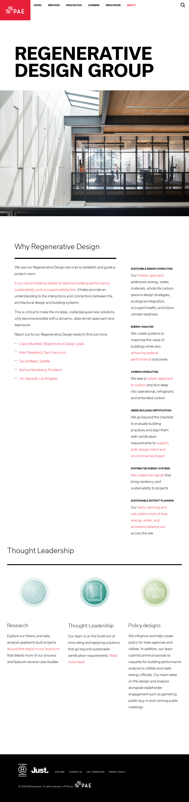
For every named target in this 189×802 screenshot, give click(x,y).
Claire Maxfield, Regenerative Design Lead (51, 344)
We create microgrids (147, 475)
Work (38, 5)
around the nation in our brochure (33, 649)
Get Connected (95, 772)
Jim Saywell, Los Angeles (38, 378)
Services (54, 5)
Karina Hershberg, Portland (40, 370)
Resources (113, 5)
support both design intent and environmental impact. (150, 450)
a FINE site (67, 786)
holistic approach (151, 275)
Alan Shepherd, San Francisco (42, 352)
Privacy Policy (117, 772)
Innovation (74, 5)
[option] (94, 153)
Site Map (59, 772)
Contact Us (75, 772)
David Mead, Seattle (34, 361)
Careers (93, 5)
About (131, 5)
